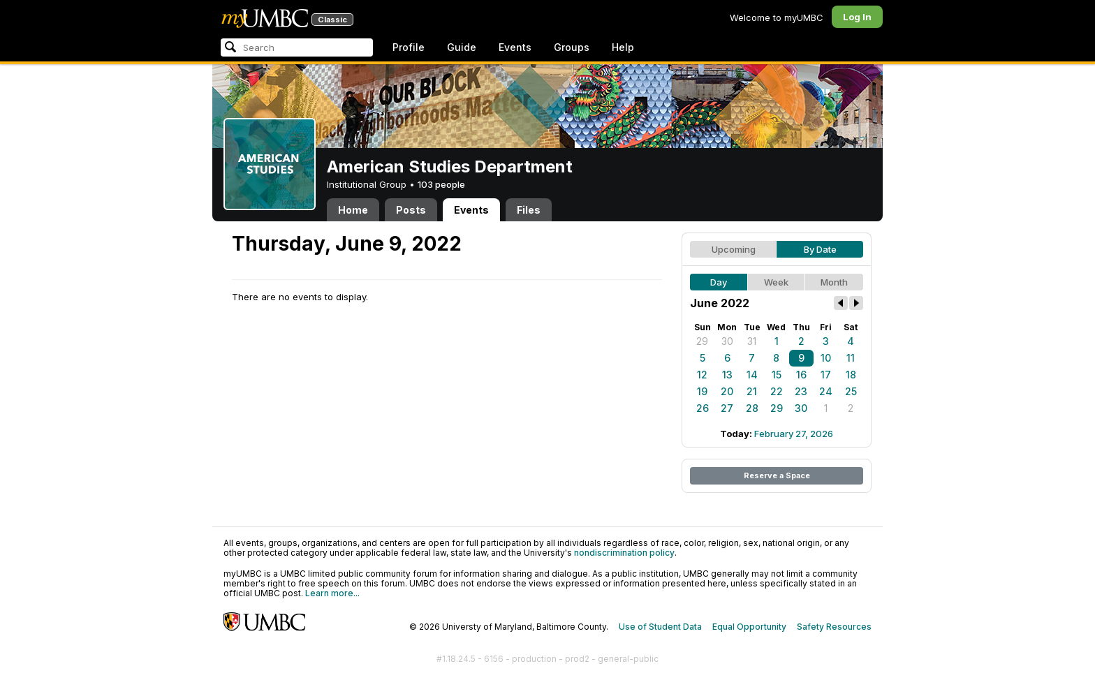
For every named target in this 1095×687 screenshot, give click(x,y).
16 (801, 375)
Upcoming (734, 249)
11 (850, 358)
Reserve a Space (777, 475)
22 (776, 391)
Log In (857, 16)
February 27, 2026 (793, 433)
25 (851, 391)
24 (825, 391)
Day (718, 282)
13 (727, 375)
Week (776, 282)
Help (623, 47)
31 (751, 341)
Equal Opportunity (749, 626)
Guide (461, 47)
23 (801, 391)
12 (702, 375)
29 (702, 341)
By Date (820, 249)
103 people (441, 184)
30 (727, 341)
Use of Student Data (660, 626)
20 (727, 391)
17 (826, 375)
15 (776, 375)
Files (529, 210)
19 (702, 391)
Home (353, 210)
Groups (571, 47)
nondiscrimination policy (624, 552)
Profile (408, 47)
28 (752, 408)
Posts (411, 210)
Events (515, 47)
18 (851, 375)
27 (727, 408)
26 (702, 408)
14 (752, 375)
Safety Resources (834, 626)
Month (834, 282)
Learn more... (332, 593)
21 (752, 391)
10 (826, 358)
